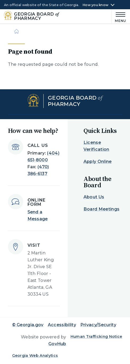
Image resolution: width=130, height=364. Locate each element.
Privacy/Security (98, 324)
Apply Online (97, 161)
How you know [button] (95, 5)
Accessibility (62, 324)
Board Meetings (101, 209)
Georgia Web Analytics (35, 355)
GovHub (57, 343)
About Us (93, 196)
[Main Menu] (119, 16)
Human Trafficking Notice (96, 336)
